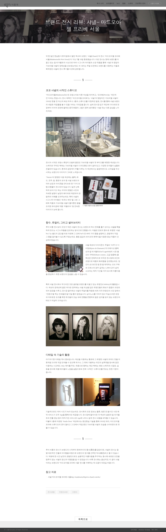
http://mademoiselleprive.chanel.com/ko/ (85, 477)
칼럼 (124, 5)
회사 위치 (155, 530)
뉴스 (118, 5)
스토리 (130, 5)
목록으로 (83, 519)
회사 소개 (100, 5)
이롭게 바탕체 (154, 5)
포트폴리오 (110, 5)
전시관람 (51, 492)
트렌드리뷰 (63, 492)
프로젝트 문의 (140, 5)
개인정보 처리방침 (144, 530)
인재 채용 (134, 530)
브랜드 (74, 492)
